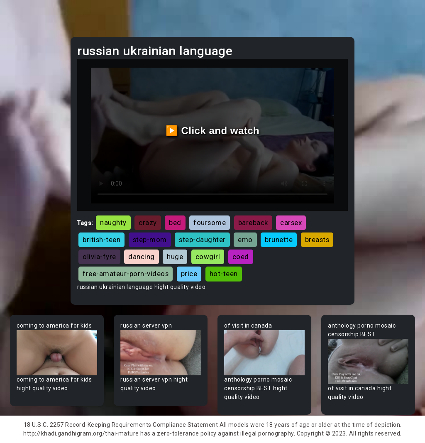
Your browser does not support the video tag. (57, 352)
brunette (279, 239)
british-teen (101, 239)
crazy (148, 222)
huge (175, 256)
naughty (113, 222)
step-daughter (202, 239)
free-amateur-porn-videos (126, 273)
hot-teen (224, 273)
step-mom (150, 239)
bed (175, 222)
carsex (291, 222)
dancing (141, 256)
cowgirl (207, 256)
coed (240, 256)
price (189, 273)
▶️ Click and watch (213, 130)
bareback (253, 222)
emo (245, 239)
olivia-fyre (99, 256)
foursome (209, 222)
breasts (317, 239)
